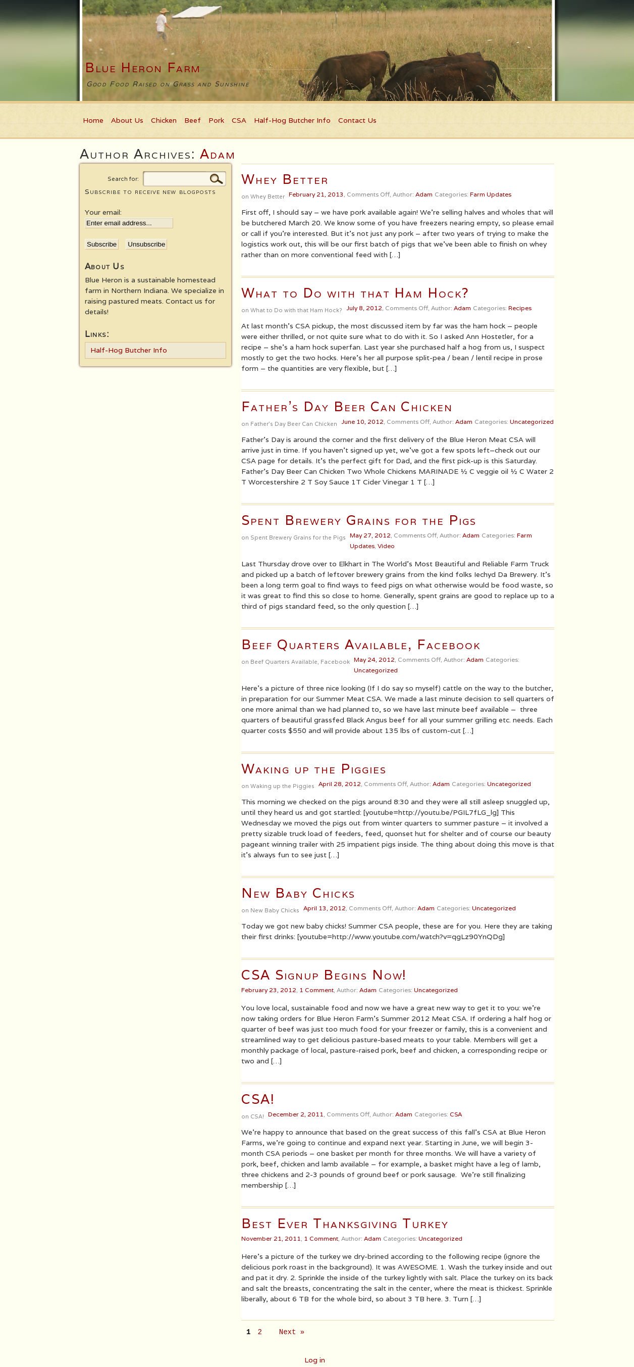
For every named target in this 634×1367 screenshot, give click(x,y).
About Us (127, 120)
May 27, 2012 (370, 535)
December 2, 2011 (296, 1114)
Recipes (520, 308)
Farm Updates (490, 194)
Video (386, 546)
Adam (218, 153)
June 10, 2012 (362, 421)
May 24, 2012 (374, 659)
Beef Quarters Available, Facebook (361, 644)
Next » (291, 1332)
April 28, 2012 (340, 784)
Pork (216, 120)
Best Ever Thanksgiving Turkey (345, 1223)
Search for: (123, 178)
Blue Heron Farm (143, 67)
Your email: (103, 212)
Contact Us (357, 120)
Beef (192, 120)
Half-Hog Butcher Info (292, 120)
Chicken (164, 120)
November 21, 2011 (271, 1238)
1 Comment (316, 990)
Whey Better (285, 179)
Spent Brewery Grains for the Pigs (359, 520)
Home (93, 120)
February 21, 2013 (316, 194)
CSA (239, 120)
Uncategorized (532, 421)
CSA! (258, 1099)
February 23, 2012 (268, 990)
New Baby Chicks (298, 893)
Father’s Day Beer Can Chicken (347, 406)
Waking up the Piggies (314, 768)
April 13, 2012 (324, 908)
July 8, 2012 (364, 308)
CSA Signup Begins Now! (324, 974)
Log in (314, 1359)
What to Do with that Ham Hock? (355, 292)
